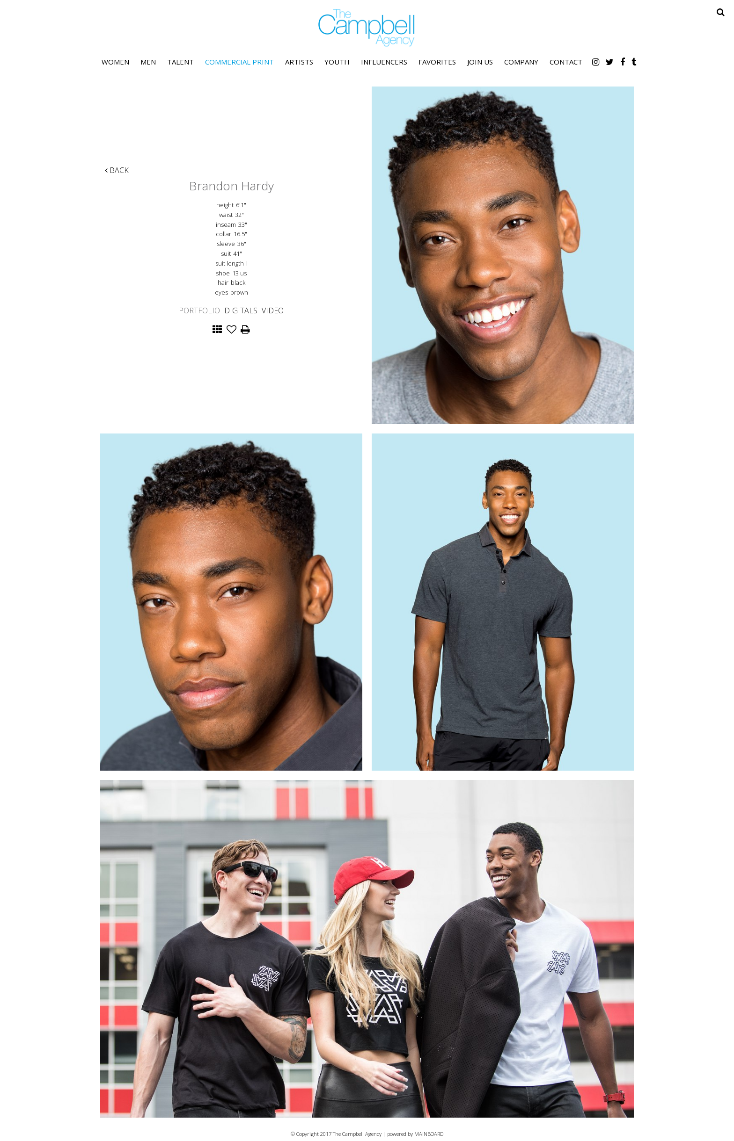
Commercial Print (239, 61)
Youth (337, 61)
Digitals (240, 310)
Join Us (480, 61)
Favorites (437, 61)
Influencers (384, 61)
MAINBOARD (428, 1133)
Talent (180, 61)
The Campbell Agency (367, 28)
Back (117, 170)
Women (115, 61)
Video (273, 310)
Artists (299, 61)
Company (521, 61)
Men (148, 61)
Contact (566, 61)
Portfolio (199, 310)
